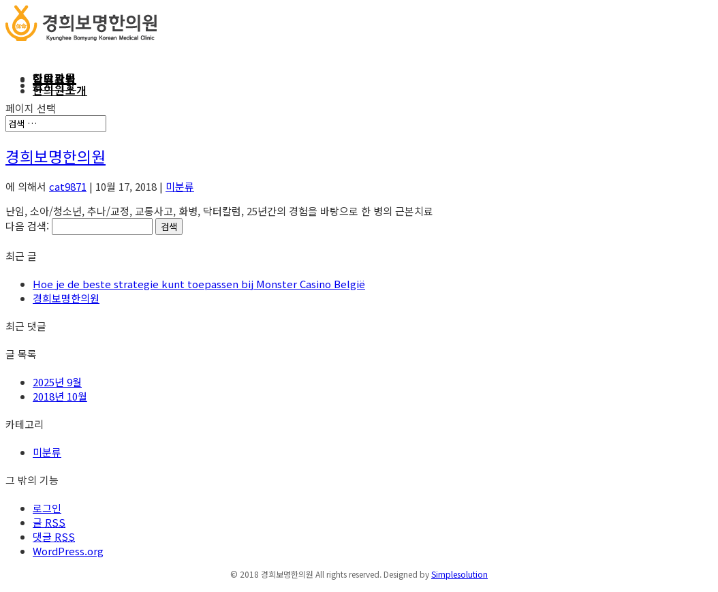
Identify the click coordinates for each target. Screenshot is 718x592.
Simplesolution (459, 574)
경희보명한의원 (55, 156)
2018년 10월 (60, 396)
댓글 (54, 536)
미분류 (180, 186)
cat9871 (68, 186)
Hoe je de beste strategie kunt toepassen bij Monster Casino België (199, 284)
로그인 (47, 508)
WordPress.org (68, 551)
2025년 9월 (57, 382)
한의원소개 (60, 90)
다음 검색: (27, 226)
